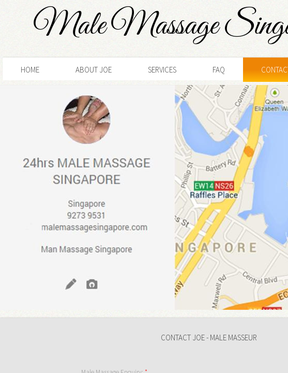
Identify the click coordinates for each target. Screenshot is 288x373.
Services (162, 70)
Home (30, 70)
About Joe (93, 70)
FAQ (219, 70)
